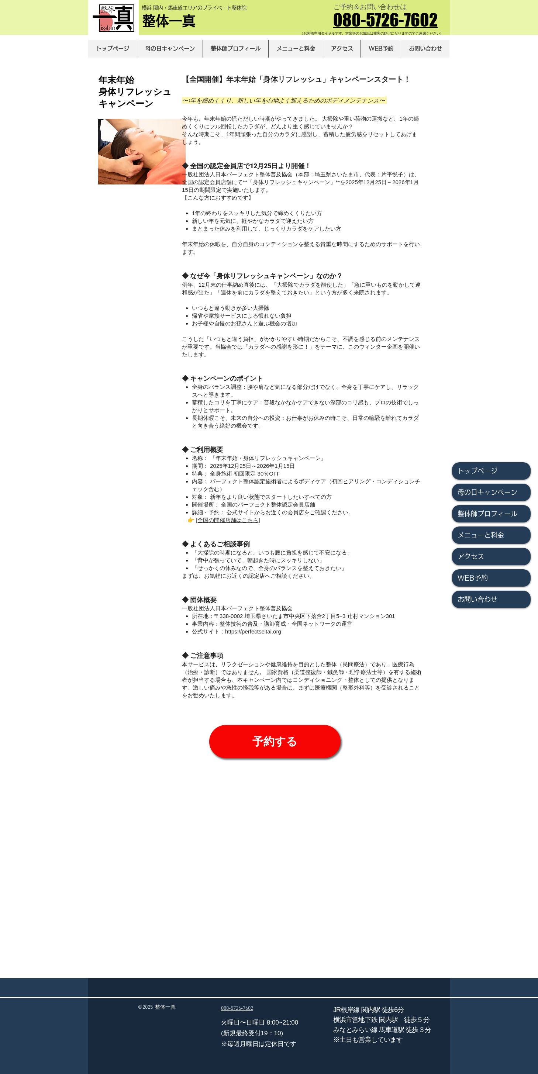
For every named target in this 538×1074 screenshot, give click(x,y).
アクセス (471, 556)
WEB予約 (473, 577)
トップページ (477, 470)
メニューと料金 (481, 535)
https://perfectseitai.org (253, 631)
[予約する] (275, 741)
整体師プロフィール (487, 513)
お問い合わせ (477, 599)
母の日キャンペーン (487, 492)
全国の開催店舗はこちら (227, 520)
